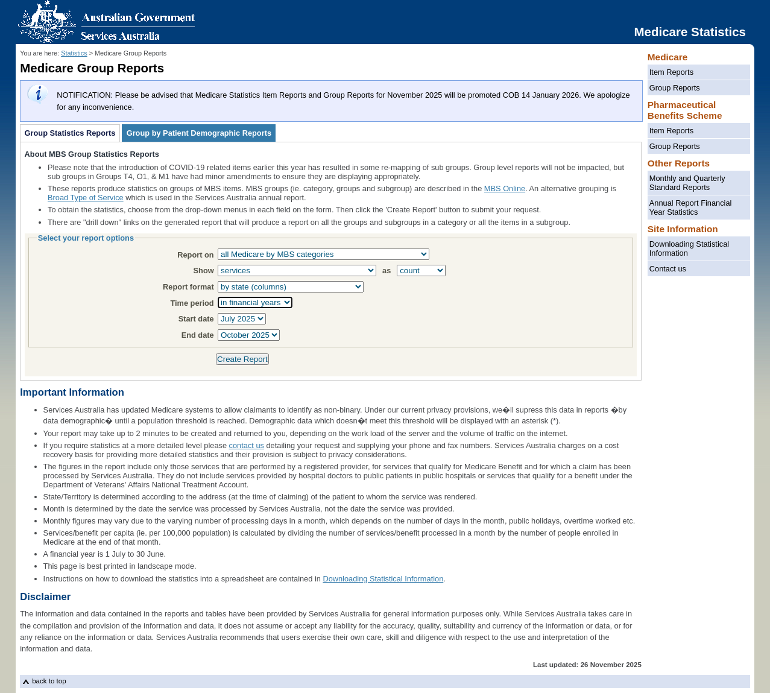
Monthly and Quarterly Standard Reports (687, 183)
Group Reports (674, 87)
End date (197, 335)
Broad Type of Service (86, 197)
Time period (191, 303)
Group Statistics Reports (70, 133)
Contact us (667, 268)
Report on (195, 254)
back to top (49, 681)
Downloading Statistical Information (689, 248)
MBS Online (504, 188)
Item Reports (671, 72)
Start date (196, 318)
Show (204, 270)
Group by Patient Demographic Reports (199, 133)
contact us (246, 445)
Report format (188, 286)
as (386, 270)
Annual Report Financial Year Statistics (690, 207)
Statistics (74, 53)
